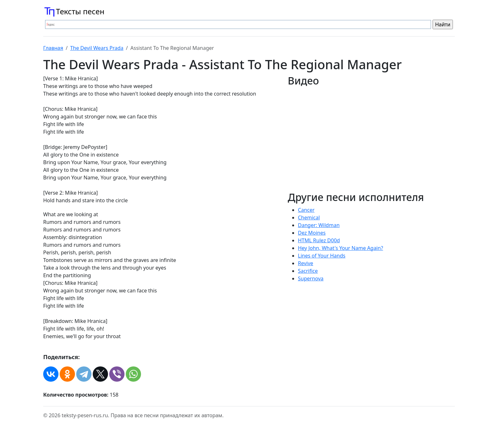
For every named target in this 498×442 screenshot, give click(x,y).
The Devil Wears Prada (97, 47)
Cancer (306, 209)
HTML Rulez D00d (319, 240)
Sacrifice (308, 270)
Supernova (311, 278)
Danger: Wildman (319, 225)
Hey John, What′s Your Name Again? (340, 247)
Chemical (309, 217)
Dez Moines (312, 232)
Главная (53, 47)
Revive (305, 263)
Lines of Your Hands (321, 255)
